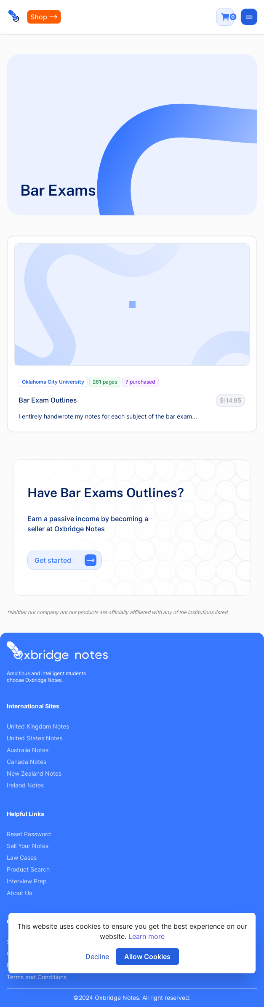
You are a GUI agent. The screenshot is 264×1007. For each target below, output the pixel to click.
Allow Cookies (147, 956)
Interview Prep (27, 881)
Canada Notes (26, 761)
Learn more (146, 936)
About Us (19, 892)
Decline (97, 956)
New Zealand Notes (34, 773)
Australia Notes (27, 749)
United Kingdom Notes (38, 726)
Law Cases (22, 857)
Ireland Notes (25, 785)
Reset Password (29, 833)
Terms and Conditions (37, 976)
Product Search (28, 869)
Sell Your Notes (27, 845)
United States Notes (34, 738)
